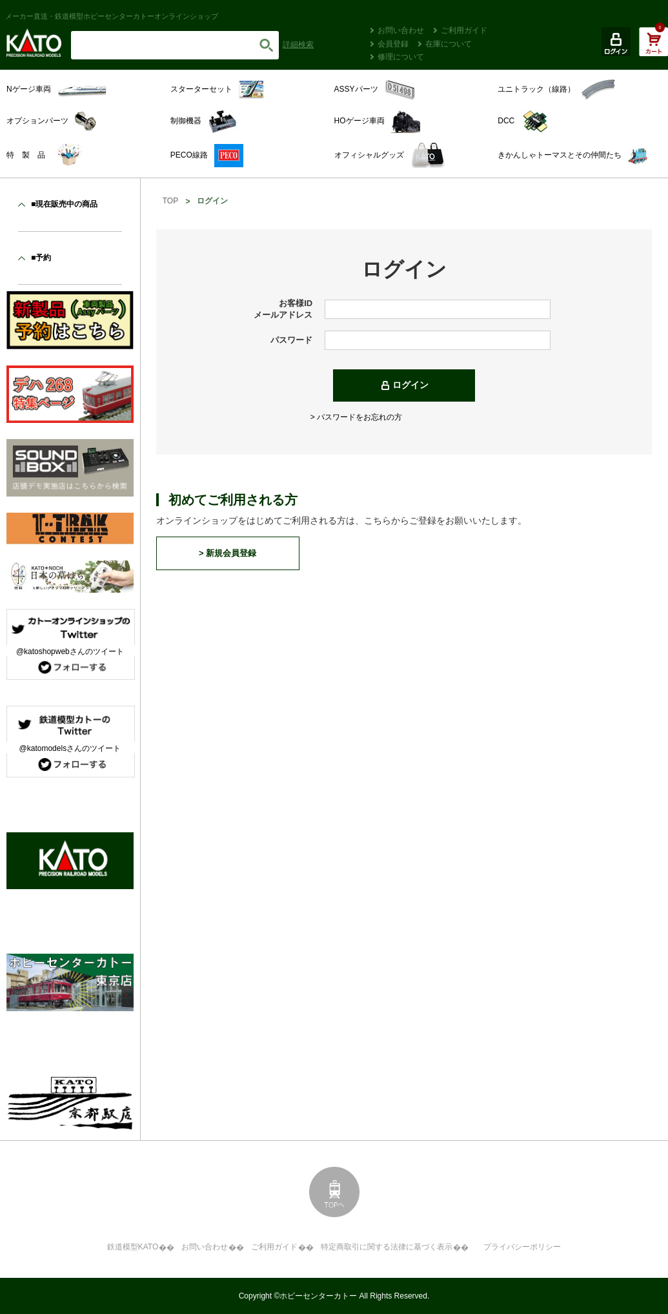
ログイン (410, 385)
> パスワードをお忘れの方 (356, 417)
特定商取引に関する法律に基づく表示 (386, 1246)
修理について (401, 57)
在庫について (448, 44)
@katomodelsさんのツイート (70, 748)
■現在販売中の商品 (64, 204)
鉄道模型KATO (133, 1246)
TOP (170, 200)
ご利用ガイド (464, 30)
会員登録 (393, 44)
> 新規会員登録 (227, 553)
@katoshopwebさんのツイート (70, 651)
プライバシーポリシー (522, 1246)
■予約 (41, 257)
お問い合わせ (401, 30)
